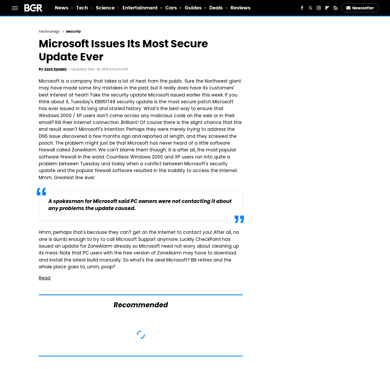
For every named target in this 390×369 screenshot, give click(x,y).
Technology (49, 31)
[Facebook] (302, 8)
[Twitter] (310, 8)
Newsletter (360, 7)
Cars (171, 8)
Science (105, 8)
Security (73, 31)
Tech (82, 8)
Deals (216, 8)
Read (45, 278)
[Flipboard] (327, 8)
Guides (193, 8)
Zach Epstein (55, 69)
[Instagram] (319, 8)
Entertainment (140, 8)
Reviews (241, 8)
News (61, 8)
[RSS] (335, 8)
